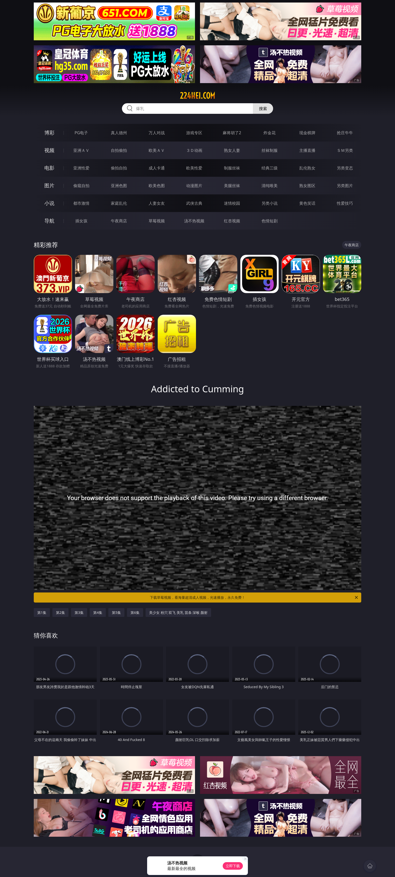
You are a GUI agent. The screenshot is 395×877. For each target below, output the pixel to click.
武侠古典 (194, 203)
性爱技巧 (345, 203)
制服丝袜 (232, 168)
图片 (49, 185)
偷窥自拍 (81, 185)
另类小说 (269, 203)
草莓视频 (157, 221)
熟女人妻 (232, 150)
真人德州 (119, 132)
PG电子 (81, 132)
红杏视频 (232, 221)
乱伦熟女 (307, 168)
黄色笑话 (307, 203)
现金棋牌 (307, 132)
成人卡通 (157, 168)
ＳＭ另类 (345, 150)
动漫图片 (194, 185)
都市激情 (81, 203)
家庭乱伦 (119, 203)
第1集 (41, 612)
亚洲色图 (119, 185)
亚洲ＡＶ (81, 150)
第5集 (116, 612)
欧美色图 (157, 185)
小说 (49, 203)
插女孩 (81, 221)
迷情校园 (232, 203)
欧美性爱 (194, 168)
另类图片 (345, 185)
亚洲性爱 (81, 168)
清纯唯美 (269, 185)
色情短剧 (269, 221)
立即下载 (233, 865)
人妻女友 (157, 203)
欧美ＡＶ (157, 150)
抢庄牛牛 (345, 132)
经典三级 (269, 168)
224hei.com (197, 96)
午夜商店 (119, 221)
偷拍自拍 (119, 168)
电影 (49, 167)
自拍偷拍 (119, 150)
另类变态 (345, 168)
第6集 (135, 612)
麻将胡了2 (232, 132)
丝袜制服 (269, 150)
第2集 (60, 612)
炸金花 (270, 132)
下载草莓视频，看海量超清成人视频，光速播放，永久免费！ (254, 597)
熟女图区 (307, 185)
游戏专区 (194, 132)
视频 (49, 150)
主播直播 (307, 150)
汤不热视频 (194, 221)
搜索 (263, 108)
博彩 (49, 132)
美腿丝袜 (232, 185)
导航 (49, 220)
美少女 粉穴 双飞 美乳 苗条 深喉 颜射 (178, 612)
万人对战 (157, 132)
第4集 (97, 612)
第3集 (79, 612)
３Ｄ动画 (194, 150)
